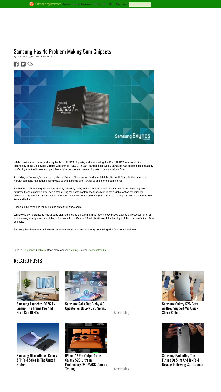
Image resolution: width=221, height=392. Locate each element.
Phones (97, 4)
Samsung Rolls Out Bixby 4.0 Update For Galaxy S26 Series (85, 306)
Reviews (66, 4)
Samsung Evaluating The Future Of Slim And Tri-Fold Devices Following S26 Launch (182, 360)
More (118, 4)
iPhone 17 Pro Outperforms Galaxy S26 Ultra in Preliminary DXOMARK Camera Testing (86, 362)
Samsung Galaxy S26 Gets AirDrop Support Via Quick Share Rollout (180, 308)
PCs (104, 4)
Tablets (42, 250)
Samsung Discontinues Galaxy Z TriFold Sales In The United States (37, 360)
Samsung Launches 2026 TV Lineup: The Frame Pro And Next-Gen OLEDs (36, 308)
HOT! (111, 4)
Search (125, 4)
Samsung (72, 250)
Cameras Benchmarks (82, 4)
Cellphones (29, 250)
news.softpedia (97, 250)
